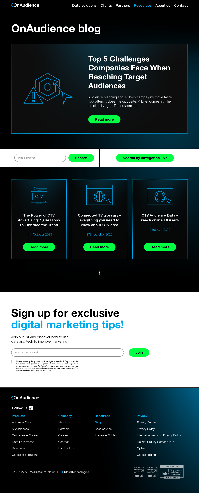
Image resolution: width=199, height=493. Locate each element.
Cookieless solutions (25, 454)
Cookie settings (147, 454)
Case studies (103, 429)
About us (162, 5)
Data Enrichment (23, 441)
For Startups (66, 448)
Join (139, 352)
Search (81, 158)
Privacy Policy (146, 429)
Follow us (22, 408)
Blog (98, 422)
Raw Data (18, 448)
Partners (123, 5)
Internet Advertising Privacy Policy (159, 435)
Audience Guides (106, 435)
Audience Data (21, 422)
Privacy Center (146, 422)
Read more (39, 247)
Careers (63, 435)
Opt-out (142, 448)
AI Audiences (20, 429)
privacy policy (31, 370)
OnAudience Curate (25, 435)
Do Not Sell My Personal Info (155, 441)
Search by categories (145, 158)
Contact (181, 5)
